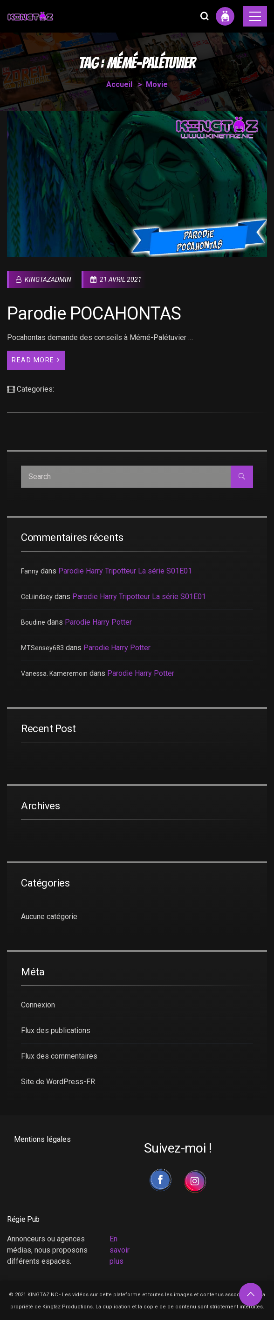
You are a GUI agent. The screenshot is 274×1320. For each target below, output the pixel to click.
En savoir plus (120, 1250)
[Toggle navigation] (255, 16)
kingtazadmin (43, 279)
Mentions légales (42, 1139)
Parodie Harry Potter (98, 622)
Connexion (38, 1004)
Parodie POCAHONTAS (94, 313)
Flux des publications (55, 1030)
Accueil (119, 84)
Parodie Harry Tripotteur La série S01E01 (125, 571)
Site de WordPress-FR (58, 1081)
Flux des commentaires (59, 1056)
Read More (36, 360)
